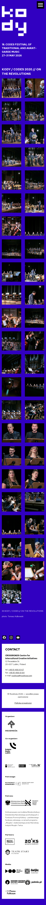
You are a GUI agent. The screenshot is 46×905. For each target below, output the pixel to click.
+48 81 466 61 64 (17, 672)
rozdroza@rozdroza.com (21, 675)
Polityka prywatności (23, 703)
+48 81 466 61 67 (16, 669)
